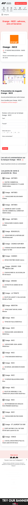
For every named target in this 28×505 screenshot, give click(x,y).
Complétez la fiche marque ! (9, 102)
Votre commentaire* (7, 136)
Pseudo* (4, 123)
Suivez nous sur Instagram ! (13, 460)
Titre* (3, 118)
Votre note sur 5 (6, 130)
